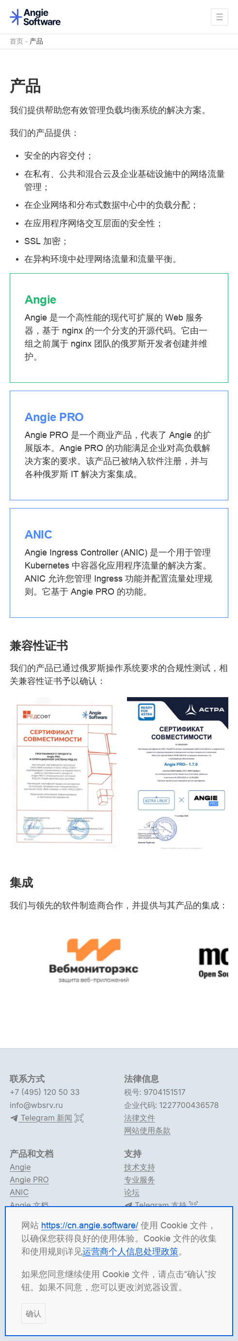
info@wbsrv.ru (36, 1105)
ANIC (19, 1192)
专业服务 (139, 1179)
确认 (33, 1313)
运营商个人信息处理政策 (130, 1251)
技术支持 (139, 1167)
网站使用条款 (147, 1130)
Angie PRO (29, 1179)
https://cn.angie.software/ (89, 1225)
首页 (16, 41)
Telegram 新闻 (41, 1118)
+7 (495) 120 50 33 (44, 1092)
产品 (36, 41)
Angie (20, 1167)
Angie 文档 (29, 1205)
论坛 (132, 1192)
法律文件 (139, 1117)
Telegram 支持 (155, 1205)
